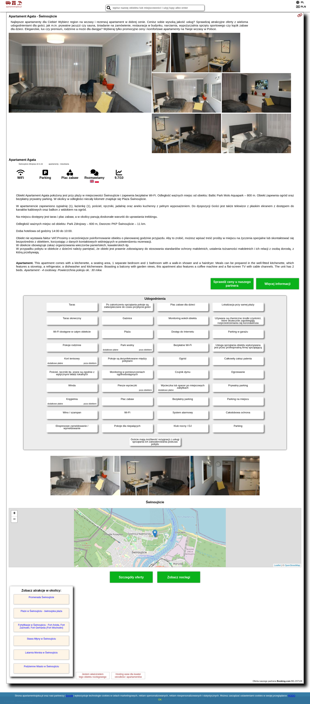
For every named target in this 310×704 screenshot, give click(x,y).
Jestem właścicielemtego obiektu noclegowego (92, 675)
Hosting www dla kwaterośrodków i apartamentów (128, 675)
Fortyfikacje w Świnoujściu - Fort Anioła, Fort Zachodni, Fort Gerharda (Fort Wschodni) (41, 626)
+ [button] (14, 513)
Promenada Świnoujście (41, 597)
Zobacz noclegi (178, 577)
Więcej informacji (277, 284)
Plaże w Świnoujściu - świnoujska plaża (41, 611)
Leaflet (277, 565)
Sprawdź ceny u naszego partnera (232, 283)
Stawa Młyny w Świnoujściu (41, 638)
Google (69, 695)
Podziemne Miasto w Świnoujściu (41, 666)
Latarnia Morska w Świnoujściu (41, 652)
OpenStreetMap (292, 565)
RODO (291, 695)
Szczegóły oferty (131, 577)
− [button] (14, 519)
